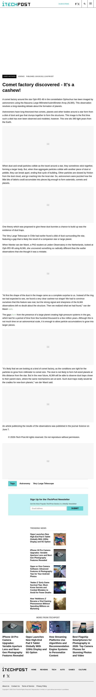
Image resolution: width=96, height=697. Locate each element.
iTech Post (21, 437)
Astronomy (25, 483)
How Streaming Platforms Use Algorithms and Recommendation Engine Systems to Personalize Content (59, 646)
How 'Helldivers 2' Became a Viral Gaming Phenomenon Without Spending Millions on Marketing (40, 604)
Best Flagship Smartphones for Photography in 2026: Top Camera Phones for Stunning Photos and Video (83, 646)
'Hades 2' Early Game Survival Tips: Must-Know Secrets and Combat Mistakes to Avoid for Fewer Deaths (40, 587)
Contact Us (15, 686)
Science (21, 76)
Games (72, 670)
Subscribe (64, 4)
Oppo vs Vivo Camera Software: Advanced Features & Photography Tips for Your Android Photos (41, 571)
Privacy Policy (41, 686)
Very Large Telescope (43, 483)
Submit (75, 508)
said (10, 309)
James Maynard (9, 76)
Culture (82, 670)
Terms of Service (28, 686)
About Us (5, 686)
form (14, 315)
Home (33, 670)
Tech (54, 670)
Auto (62, 670)
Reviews (44, 670)
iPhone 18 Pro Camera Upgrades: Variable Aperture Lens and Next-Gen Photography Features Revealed (41, 555)
